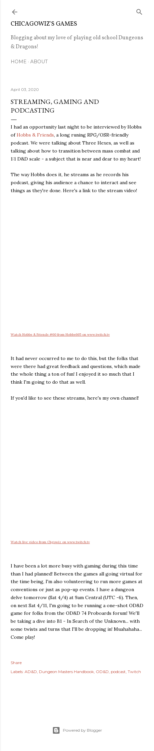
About (39, 62)
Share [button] (16, 662)
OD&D (102, 671)
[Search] (139, 10)
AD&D (31, 671)
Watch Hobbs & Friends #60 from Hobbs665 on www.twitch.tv (60, 334)
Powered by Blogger (77, 730)
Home (19, 62)
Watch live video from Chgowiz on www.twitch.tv (50, 542)
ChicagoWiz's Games (44, 24)
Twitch (134, 671)
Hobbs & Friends (35, 135)
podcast (118, 671)
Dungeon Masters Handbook (66, 671)
